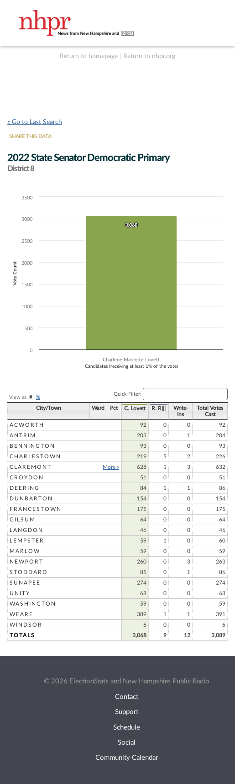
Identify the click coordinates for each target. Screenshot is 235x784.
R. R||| (158, 408)
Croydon (27, 477)
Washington (33, 604)
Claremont (31, 467)
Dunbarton (31, 498)
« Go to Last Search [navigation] (34, 122)
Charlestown (35, 456)
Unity (20, 593)
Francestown (36, 509)
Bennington (32, 446)
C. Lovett (135, 408)
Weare (21, 614)
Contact (126, 696)
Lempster (27, 540)
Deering (25, 488)
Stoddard (28, 572)
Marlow (25, 551)
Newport (26, 561)
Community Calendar (126, 757)
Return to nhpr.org (149, 56)
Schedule (126, 727)
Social (127, 742)
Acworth (27, 425)
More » (111, 467)
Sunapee (25, 582)
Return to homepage (89, 56)
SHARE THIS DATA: (30, 136)
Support (126, 712)
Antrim (23, 435)
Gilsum (23, 519)
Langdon (26, 530)
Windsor (26, 625)
